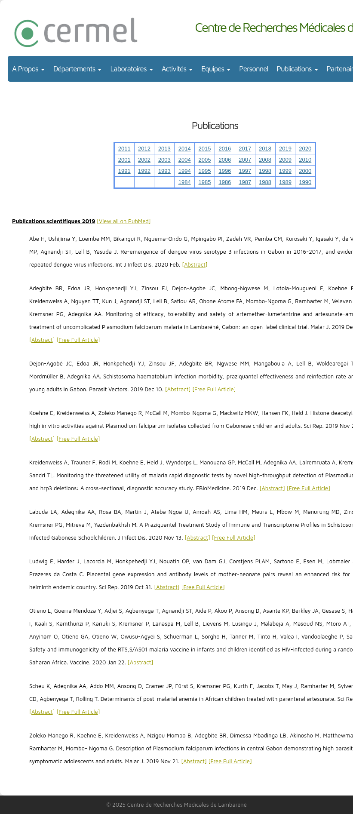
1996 (224, 171)
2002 (144, 160)
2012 (144, 148)
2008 (265, 160)
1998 (265, 171)
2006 (224, 160)
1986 (224, 182)
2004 (184, 160)
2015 (205, 148)
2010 (305, 160)
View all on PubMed (124, 221)
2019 (285, 148)
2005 (205, 160)
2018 (265, 148)
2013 (164, 148)
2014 (184, 148)
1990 (305, 182)
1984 (184, 182)
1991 (124, 171)
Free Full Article (78, 339)
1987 (245, 182)
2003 (164, 160)
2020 (305, 148)
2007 (245, 160)
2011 (124, 148)
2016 (224, 148)
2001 (124, 160)
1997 (245, 171)
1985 (205, 182)
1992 (144, 171)
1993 (164, 171)
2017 (245, 148)
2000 (305, 171)
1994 (184, 171)
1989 (285, 182)
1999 (285, 171)
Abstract (195, 264)
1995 (205, 171)
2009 (285, 160)
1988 (265, 182)
